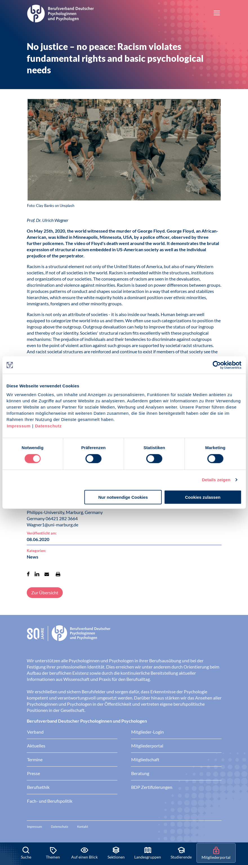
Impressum (19, 425)
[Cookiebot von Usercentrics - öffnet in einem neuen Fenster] (217, 365)
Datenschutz (48, 425)
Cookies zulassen (202, 497)
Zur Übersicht (44, 592)
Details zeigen (216, 479)
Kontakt (82, 826)
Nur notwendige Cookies (123, 497)
